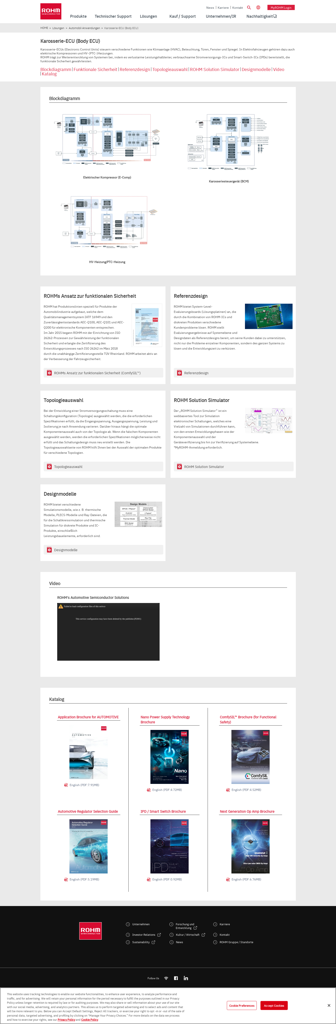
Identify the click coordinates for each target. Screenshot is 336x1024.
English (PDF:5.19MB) (84, 879)
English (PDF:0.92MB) (167, 879)
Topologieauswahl (170, 69)
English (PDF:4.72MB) (167, 789)
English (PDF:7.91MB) (84, 785)
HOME (44, 27)
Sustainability (141, 942)
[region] (168, 1006)
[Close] (329, 1005)
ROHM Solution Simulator (214, 69)
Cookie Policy (89, 1019)
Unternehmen (141, 924)
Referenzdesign (135, 69)
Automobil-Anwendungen (84, 28)
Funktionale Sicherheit (95, 69)
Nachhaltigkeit (259, 16)
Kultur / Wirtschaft (188, 934)
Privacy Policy (66, 1019)
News (210, 7)
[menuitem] (260, 16)
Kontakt (237, 7)
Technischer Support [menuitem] (113, 16)
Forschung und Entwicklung (185, 926)
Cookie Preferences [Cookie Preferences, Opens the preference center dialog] (241, 1005)
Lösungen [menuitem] (148, 16)
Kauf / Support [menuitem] (182, 16)
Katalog (49, 73)
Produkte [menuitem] (78, 16)
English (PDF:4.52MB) (246, 789)
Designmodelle (256, 69)
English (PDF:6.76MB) (246, 879)
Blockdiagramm (55, 69)
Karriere (223, 7)
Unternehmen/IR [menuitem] (221, 16)
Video (278, 69)
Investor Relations (143, 934)
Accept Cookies (274, 1005)
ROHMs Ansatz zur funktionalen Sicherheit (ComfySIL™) (97, 372)
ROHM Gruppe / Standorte (236, 942)
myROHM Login (281, 7)
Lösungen (58, 28)
